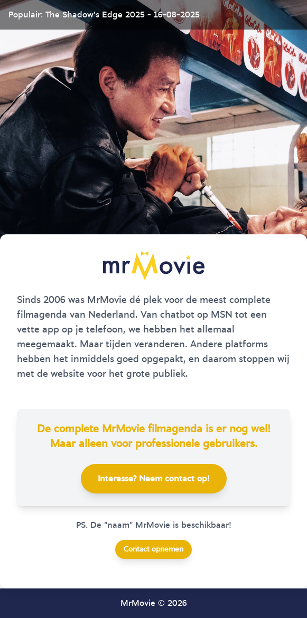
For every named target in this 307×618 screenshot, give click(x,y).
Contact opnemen (153, 549)
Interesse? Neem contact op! (154, 478)
